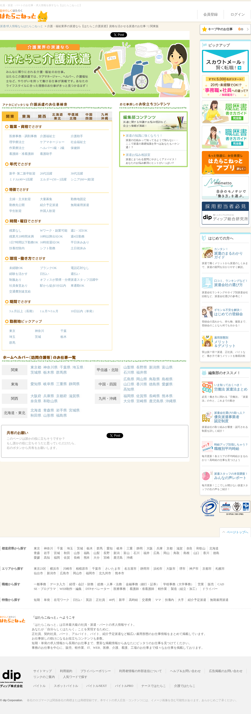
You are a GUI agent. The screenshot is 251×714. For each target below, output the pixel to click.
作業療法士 (17, 148)
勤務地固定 (78, 199)
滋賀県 (74, 396)
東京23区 (40, 568)
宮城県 (74, 410)
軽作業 (162, 589)
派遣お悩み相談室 (138, 155)
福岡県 (128, 396)
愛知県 (35, 384)
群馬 (12, 342)
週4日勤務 (78, 236)
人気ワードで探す (75, 677)
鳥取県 (154, 379)
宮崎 (106, 557)
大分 (96, 557)
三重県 (61, 384)
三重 (130, 548)
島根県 (167, 379)
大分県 (128, 401)
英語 (89, 600)
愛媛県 (167, 384)
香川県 (141, 384)
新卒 (122, 600)
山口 (196, 553)
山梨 (96, 553)
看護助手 (46, 154)
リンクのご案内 (44, 677)
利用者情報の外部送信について (140, 671)
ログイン (238, 14)
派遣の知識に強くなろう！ (144, 135)
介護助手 (77, 136)
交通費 (146, 600)
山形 (77, 553)
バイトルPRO (124, 686)
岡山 (166, 553)
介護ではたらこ (185, 686)
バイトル (39, 686)
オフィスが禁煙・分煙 (55, 280)
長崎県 (154, 396)
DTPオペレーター (98, 589)
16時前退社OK (50, 242)
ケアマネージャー (52, 142)
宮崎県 (141, 401)
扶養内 (169, 600)
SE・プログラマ (45, 589)
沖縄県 (170, 401)
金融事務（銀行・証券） (142, 584)
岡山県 (141, 379)
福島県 (61, 415)
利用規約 (66, 671)
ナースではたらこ (153, 686)
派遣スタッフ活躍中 (84, 280)
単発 (47, 600)
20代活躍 (46, 173)
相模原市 (82, 568)
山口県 (128, 384)
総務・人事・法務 (109, 584)
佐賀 (67, 557)
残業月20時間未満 (21, 236)
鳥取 (176, 553)
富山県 (167, 367)
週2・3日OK (79, 230)
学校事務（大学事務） (178, 584)
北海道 (35, 410)
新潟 (116, 553)
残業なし (15, 230)
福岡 (57, 557)
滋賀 (179, 548)
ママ (158, 600)
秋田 (67, 553)
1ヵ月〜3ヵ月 (49, 311)
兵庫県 (48, 396)
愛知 (110, 548)
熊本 (87, 557)
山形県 (48, 415)
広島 (156, 553)
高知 (47, 557)
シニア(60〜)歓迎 (82, 179)
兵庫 (159, 548)
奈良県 (35, 401)
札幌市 (220, 568)
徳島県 (154, 384)
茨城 (38, 337)
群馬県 (61, 372)
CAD (221, 584)
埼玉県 (77, 367)
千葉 (63, 331)
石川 (136, 553)
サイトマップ (42, 671)
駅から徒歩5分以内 (53, 285)
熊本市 (119, 573)
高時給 (133, 600)
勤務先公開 (17, 205)
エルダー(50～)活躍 (53, 179)
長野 (106, 553)
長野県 (141, 367)
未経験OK (16, 268)
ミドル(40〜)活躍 (21, 179)
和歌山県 (50, 401)
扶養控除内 (17, 248)
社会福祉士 (78, 142)
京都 (169, 548)
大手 (181, 600)
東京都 (35, 367)
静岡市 (145, 568)
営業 (201, 584)
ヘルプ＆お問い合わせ (185, 671)
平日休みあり (80, 242)
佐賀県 (141, 396)
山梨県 (128, 367)
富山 (126, 553)
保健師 (75, 148)
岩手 (47, 553)
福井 (146, 553)
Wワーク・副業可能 (53, 230)
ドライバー (210, 589)
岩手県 (61, 410)
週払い (75, 274)
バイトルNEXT (96, 686)
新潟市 (51, 573)
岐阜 (120, 548)
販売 (211, 584)
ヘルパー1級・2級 (52, 148)
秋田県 (35, 415)
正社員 (100, 600)
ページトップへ (237, 532)
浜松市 (158, 568)
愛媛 (37, 557)
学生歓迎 (15, 211)
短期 (37, 600)
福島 (87, 553)
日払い (44, 274)
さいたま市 (112, 568)
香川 (206, 553)
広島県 (128, 379)
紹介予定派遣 (49, 205)
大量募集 (46, 199)
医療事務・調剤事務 (23, 136)
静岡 (140, 548)
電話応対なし (80, 268)
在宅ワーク (61, 600)
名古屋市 (130, 568)
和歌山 (200, 548)
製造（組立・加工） (184, 589)
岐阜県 (48, 384)
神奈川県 (50, 367)
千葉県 (65, 367)
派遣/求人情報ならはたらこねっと (21, 26)
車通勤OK (77, 285)
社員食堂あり (18, 285)
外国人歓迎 (47, 211)
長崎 (77, 557)
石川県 (128, 372)
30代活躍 (77, 173)
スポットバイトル (66, 686)
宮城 (57, 553)
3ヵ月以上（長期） (22, 311)
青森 (37, 553)
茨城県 (35, 372)
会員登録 (210, 14)
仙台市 (38, 573)
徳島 (216, 553)
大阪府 (35, 396)
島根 (186, 553)
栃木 (63, 337)
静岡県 (74, 384)
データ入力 (57, 584)
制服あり (15, 280)
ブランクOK (48, 268)
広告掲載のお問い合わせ (226, 671)
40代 (112, 600)
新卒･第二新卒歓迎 (22, 173)
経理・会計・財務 (81, 584)
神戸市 (193, 568)
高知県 (128, 389)
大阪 (150, 548)
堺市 (182, 568)
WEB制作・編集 (71, 589)
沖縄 (130, 557)
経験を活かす (18, 274)
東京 (12, 331)
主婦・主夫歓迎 (20, 199)
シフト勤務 (47, 248)
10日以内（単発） (83, 311)
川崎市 (67, 568)
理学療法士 (17, 142)
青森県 (48, 410)
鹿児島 (118, 557)
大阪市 (170, 568)
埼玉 (12, 337)
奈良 (189, 548)
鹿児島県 (156, 401)
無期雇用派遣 (80, 205)
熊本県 (167, 396)
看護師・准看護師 (21, 154)
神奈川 (39, 331)
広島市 (64, 573)
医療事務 (119, 589)
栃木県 (48, 372)
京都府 (61, 396)
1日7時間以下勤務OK (23, 242)
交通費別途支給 (20, 291)
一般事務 (40, 584)
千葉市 (96, 568)
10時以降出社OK (51, 236)
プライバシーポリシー (95, 671)
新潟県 (154, 367)
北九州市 (105, 573)
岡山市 (77, 573)
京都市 (207, 568)
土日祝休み (78, 248)
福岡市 (90, 573)
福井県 (141, 372)
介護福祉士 (47, 136)
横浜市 (54, 568)
